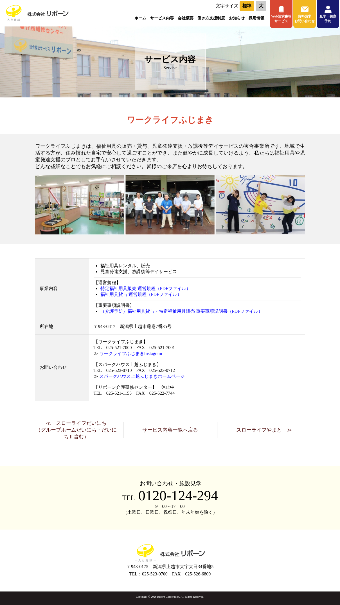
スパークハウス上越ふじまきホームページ (142, 376)
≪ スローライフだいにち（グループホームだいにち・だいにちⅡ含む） (76, 429)
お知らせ (237, 18)
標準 (246, 5)
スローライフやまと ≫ (264, 430)
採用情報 (256, 18)
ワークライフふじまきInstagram (130, 353)
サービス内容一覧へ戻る (170, 430)
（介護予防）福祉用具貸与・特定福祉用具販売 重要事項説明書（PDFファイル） (181, 311)
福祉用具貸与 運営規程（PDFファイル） (141, 294)
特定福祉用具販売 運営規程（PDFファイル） (145, 288)
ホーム (140, 18)
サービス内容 (162, 18)
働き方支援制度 (211, 18)
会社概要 (185, 18)
